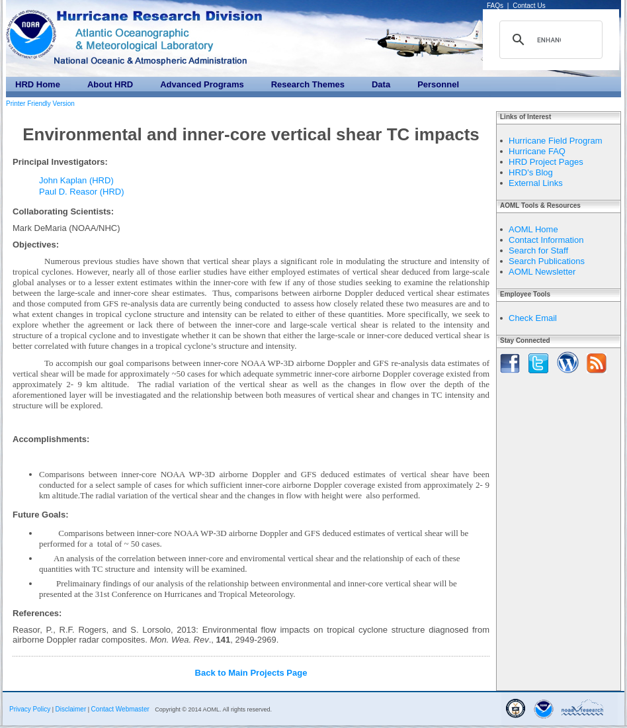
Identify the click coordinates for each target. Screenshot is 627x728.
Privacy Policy (29, 709)
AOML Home (533, 229)
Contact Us (529, 5)
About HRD (110, 84)
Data (381, 84)
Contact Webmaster (120, 709)
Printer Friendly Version (40, 103)
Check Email (533, 318)
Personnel (438, 84)
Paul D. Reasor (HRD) (81, 192)
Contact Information (546, 240)
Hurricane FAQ (537, 151)
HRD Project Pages (546, 162)
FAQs (495, 5)
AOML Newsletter (542, 272)
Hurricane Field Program (556, 141)
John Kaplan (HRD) (76, 180)
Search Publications (547, 261)
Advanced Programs (201, 84)
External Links (536, 183)
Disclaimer (71, 709)
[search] (549, 40)
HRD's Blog (531, 172)
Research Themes (308, 84)
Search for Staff (538, 250)
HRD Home (37, 84)
